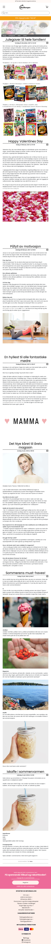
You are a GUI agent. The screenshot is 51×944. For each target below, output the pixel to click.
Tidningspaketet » (26, 921)
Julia (36, 104)
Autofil (31, 104)
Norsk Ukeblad (22, 62)
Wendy (19, 106)
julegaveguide (27, 55)
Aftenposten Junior (21, 104)
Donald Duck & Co (9, 106)
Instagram (26, 942)
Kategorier (12, 36)
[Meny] (3, 6)
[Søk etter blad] (4, 13)
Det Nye (12, 104)
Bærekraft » (26, 908)
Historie (31, 83)
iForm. (24, 308)
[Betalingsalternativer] (26, 929)
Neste (31, 861)
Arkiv (19, 36)
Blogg (4, 36)
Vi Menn (25, 83)
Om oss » (26, 895)
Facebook (26, 940)
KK (30, 62)
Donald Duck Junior (28, 106)
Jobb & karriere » (26, 897)
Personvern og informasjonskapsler (26, 901)
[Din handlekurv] (48, 7)
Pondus (38, 83)
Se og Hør (14, 62)
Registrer (25, 882)
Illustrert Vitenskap (15, 83)
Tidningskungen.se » (26, 919)
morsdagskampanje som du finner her (13, 402)
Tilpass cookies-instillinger (26, 903)
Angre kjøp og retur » (26, 906)
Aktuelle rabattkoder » (26, 910)
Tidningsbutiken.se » (26, 917)
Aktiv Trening (15, 308)
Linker (25, 36)
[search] (25, 13)
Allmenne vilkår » (26, 899)
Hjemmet (35, 62)
